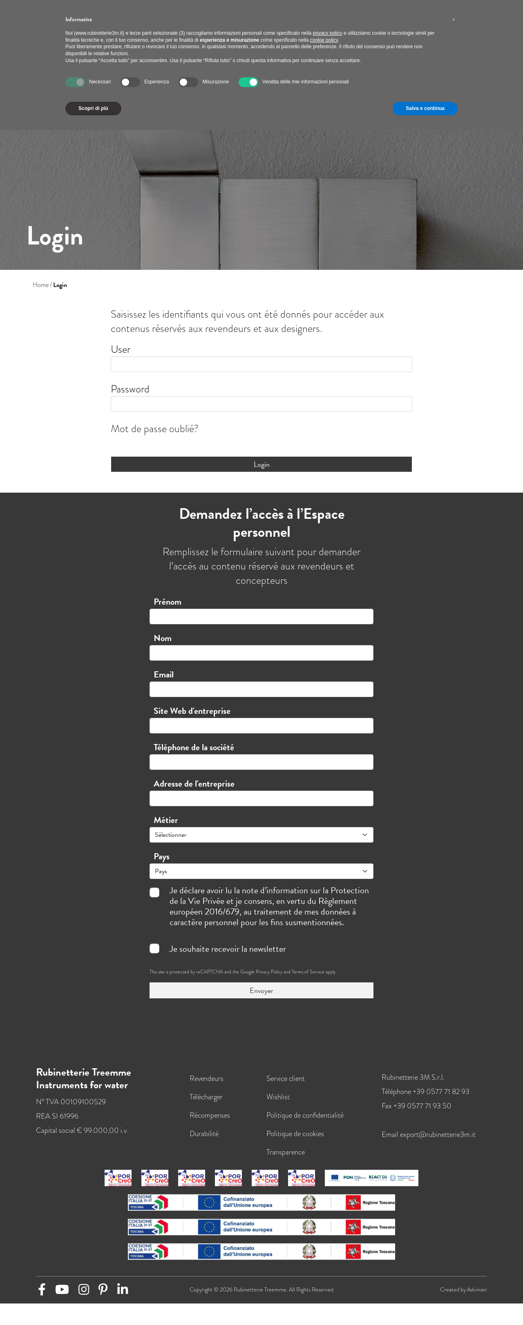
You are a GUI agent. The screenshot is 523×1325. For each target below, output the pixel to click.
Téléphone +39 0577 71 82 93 (425, 1097)
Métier (166, 820)
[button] (453, 19)
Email (164, 674)
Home (41, 284)
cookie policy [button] (324, 40)
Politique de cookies (295, 1139)
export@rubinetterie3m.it (438, 1140)
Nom (163, 638)
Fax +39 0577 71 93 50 (416, 1112)
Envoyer (261, 990)
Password (130, 389)
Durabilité (204, 1139)
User (120, 349)
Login (262, 464)
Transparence (285, 1158)
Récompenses (210, 1121)
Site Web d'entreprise (192, 710)
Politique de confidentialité (305, 1121)
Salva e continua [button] (425, 108)
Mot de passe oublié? (155, 428)
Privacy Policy (269, 972)
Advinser (477, 1296)
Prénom (167, 601)
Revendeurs (207, 1084)
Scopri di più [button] (93, 108)
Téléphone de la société (194, 747)
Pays (162, 856)
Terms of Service (308, 972)
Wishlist (278, 1103)
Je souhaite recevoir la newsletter (228, 949)
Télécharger (206, 1103)
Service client (285, 1084)
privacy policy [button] (327, 33)
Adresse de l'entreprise (194, 783)
